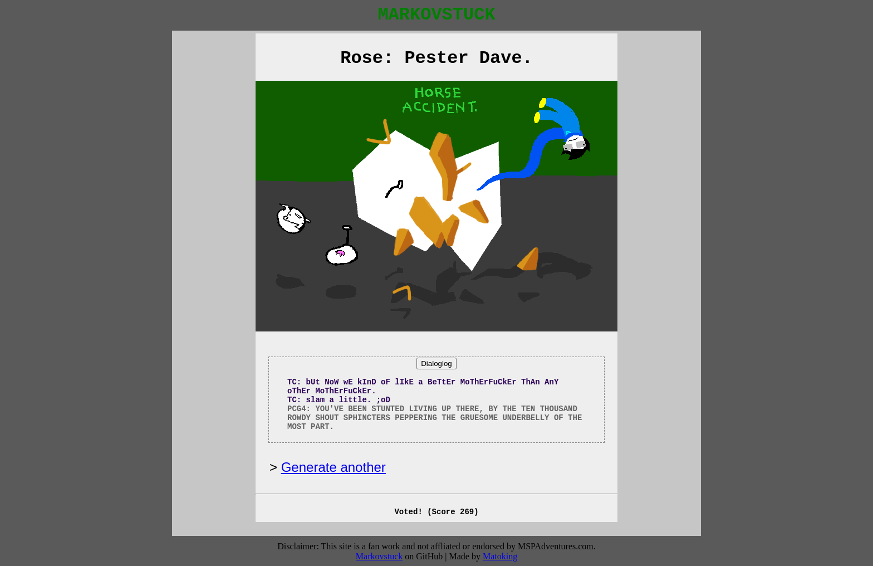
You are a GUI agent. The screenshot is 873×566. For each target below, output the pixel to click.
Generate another (333, 467)
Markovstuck (379, 556)
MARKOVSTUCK (436, 14)
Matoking (500, 556)
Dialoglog (436, 363)
